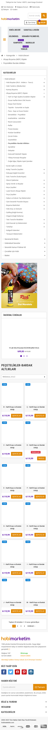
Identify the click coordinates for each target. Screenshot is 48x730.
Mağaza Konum (21, 7)
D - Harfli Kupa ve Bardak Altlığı (36, 446)
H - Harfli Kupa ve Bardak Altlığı (36, 527)
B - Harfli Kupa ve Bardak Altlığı (12, 408)
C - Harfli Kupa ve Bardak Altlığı (12, 446)
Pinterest (24, 671)
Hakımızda (35, 7)
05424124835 (25, 656)
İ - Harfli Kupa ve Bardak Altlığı (12, 565)
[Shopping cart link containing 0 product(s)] (42, 22)
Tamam (40, 687)
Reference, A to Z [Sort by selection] (9, 377)
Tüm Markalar (7, 7)
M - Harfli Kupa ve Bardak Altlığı (36, 604)
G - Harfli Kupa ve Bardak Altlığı (12, 527)
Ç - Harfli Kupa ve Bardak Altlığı (36, 408)
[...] (9, 649)
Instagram (31, 671)
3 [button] (27, 356)
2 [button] (24, 356)
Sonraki (31, 626)
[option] (24, 336)
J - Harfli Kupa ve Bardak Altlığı (12, 604)
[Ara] (37, 15)
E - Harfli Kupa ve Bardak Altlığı (12, 489)
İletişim (5, 9)
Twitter (10, 671)
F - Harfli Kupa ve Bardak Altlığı (36, 489)
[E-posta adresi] (17, 687)
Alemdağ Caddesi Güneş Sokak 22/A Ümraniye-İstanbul (21, 660)
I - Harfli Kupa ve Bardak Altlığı (35, 565)
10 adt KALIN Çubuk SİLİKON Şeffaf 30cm (24, 348)
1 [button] (21, 356)
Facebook (3, 671)
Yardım (13, 9)
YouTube (17, 671)
